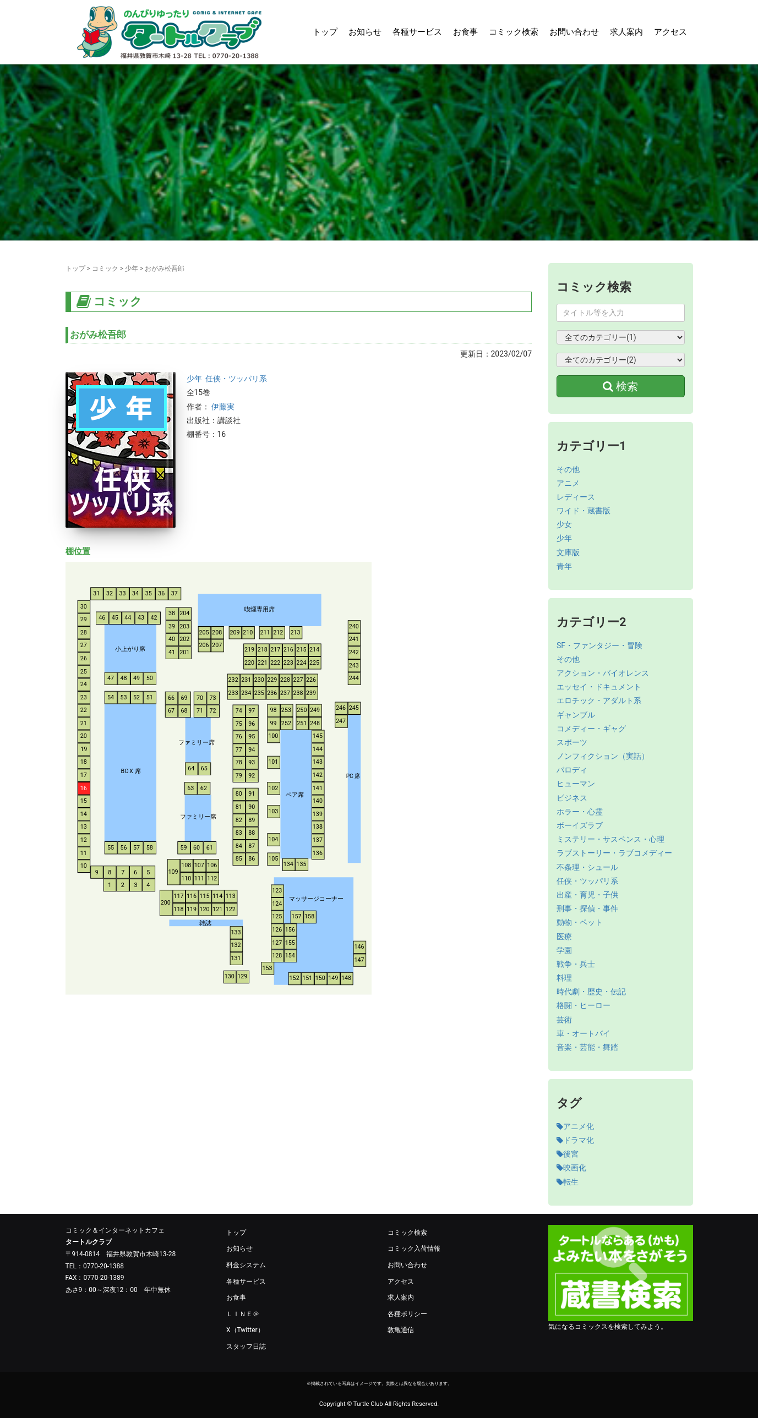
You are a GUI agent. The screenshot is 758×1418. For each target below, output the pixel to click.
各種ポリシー (407, 1314)
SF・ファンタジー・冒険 (599, 645)
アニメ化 (575, 1126)
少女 (564, 524)
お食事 (465, 32)
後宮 (568, 1153)
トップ (325, 32)
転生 (568, 1182)
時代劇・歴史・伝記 (591, 991)
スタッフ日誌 (246, 1346)
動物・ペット (580, 922)
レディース (576, 496)
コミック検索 (513, 32)
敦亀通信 (401, 1330)
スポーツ (572, 742)
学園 (564, 950)
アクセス (670, 32)
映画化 (571, 1167)
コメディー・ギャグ (591, 728)
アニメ (568, 483)
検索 (620, 386)
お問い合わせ (574, 32)
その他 (568, 469)
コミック (105, 268)
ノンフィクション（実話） (603, 756)
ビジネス (572, 797)
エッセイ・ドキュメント (599, 686)
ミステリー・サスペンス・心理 (610, 839)
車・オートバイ (583, 1033)
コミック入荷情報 (414, 1248)
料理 (564, 977)
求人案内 (626, 32)
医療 (564, 936)
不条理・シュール (587, 867)
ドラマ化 (575, 1140)
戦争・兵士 (576, 964)
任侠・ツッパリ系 (236, 378)
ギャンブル (576, 714)
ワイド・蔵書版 (583, 510)
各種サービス (417, 32)
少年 (131, 268)
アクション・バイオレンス (603, 673)
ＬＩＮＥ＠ (242, 1314)
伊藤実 (223, 406)
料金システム (246, 1265)
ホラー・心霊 (580, 811)
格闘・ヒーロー (583, 1005)
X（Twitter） (245, 1330)
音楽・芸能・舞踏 (587, 1047)
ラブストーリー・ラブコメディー (614, 852)
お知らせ (364, 32)
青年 (564, 566)
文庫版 (568, 552)
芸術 (564, 1019)
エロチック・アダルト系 (599, 700)
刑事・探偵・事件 (587, 908)
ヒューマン (576, 783)
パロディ (572, 769)
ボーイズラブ (580, 825)
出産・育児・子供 (587, 894)
